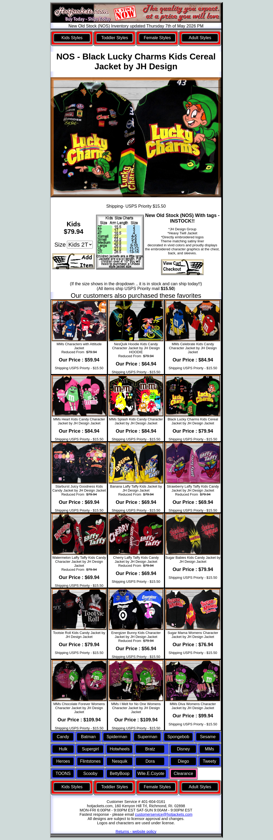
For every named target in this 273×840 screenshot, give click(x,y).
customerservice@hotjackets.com (163, 814)
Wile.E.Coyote (150, 773)
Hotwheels (120, 749)
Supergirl (90, 749)
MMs (209, 749)
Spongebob (178, 736)
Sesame (208, 736)
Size (60, 244)
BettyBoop (120, 773)
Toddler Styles (114, 37)
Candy (63, 736)
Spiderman (117, 736)
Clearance (183, 773)
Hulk (63, 749)
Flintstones (90, 761)
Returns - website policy (136, 831)
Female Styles (157, 37)
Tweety (209, 761)
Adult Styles (200, 37)
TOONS (63, 773)
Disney (183, 749)
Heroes (63, 761)
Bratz (150, 749)
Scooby (90, 773)
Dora (150, 761)
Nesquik (119, 761)
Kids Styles (71, 37)
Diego (183, 761)
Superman (147, 736)
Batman (88, 736)
